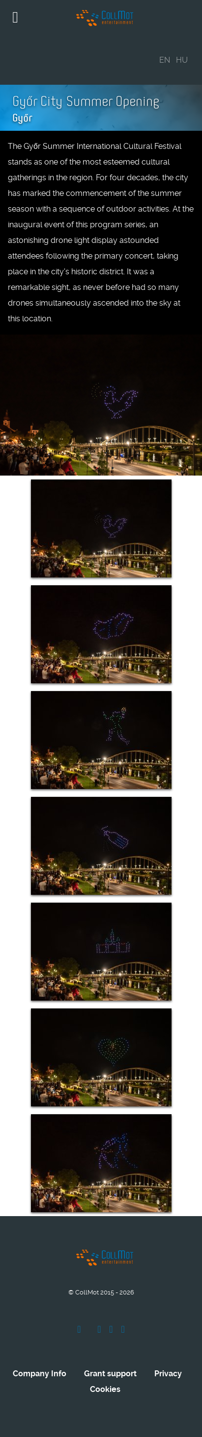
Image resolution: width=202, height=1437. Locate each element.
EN (164, 60)
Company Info (39, 1373)
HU (182, 60)
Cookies (105, 1389)
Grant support (110, 1373)
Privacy (168, 1373)
